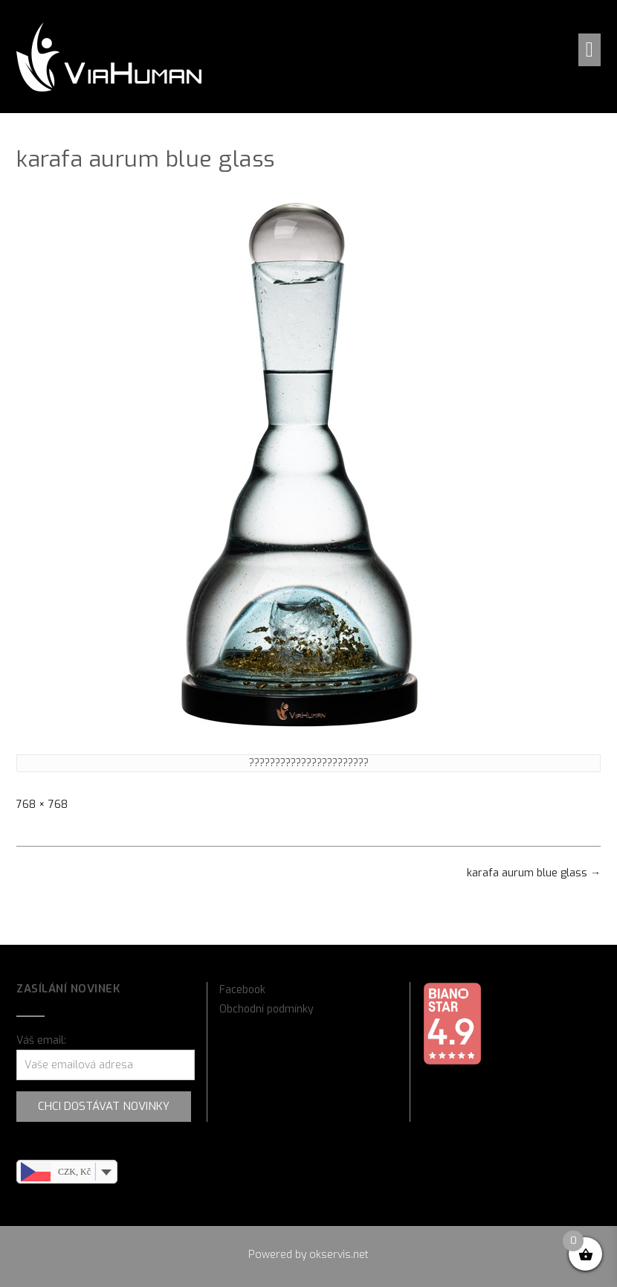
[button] (589, 49)
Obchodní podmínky (266, 1009)
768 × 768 (42, 804)
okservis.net (339, 1255)
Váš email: (41, 1040)
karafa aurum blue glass (534, 873)
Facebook (242, 990)
